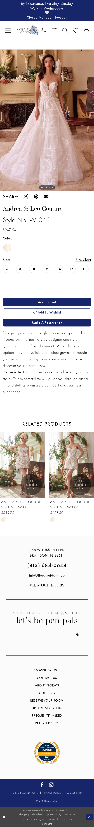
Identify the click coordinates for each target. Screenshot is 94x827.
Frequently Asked (47, 715)
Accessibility (74, 792)
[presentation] (22, 465)
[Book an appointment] (54, 30)
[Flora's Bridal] (26, 30)
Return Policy (47, 723)
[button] (8, 30)
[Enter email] (47, 634)
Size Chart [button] (83, 259)
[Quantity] (10, 292)
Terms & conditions (24, 792)
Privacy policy (52, 792)
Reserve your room (47, 700)
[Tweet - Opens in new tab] (26, 196)
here (50, 823)
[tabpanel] (47, 120)
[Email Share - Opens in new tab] (46, 196)
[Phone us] (43, 30)
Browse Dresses (47, 670)
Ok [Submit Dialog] (89, 817)
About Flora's (47, 685)
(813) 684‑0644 (47, 565)
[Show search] (65, 30)
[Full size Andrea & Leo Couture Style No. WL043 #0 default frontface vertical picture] (47, 120)
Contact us (47, 678)
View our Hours (47, 585)
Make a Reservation (47, 322)
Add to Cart (47, 302)
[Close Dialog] (4, 816)
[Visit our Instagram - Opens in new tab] (51, 785)
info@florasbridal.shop (47, 575)
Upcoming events (47, 708)
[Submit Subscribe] (76, 634)
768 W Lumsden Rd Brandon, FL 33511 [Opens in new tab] (47, 552)
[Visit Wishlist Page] (75, 30)
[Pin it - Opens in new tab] (36, 196)
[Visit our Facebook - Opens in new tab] (42, 785)
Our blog (47, 693)
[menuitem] (8, 30)
